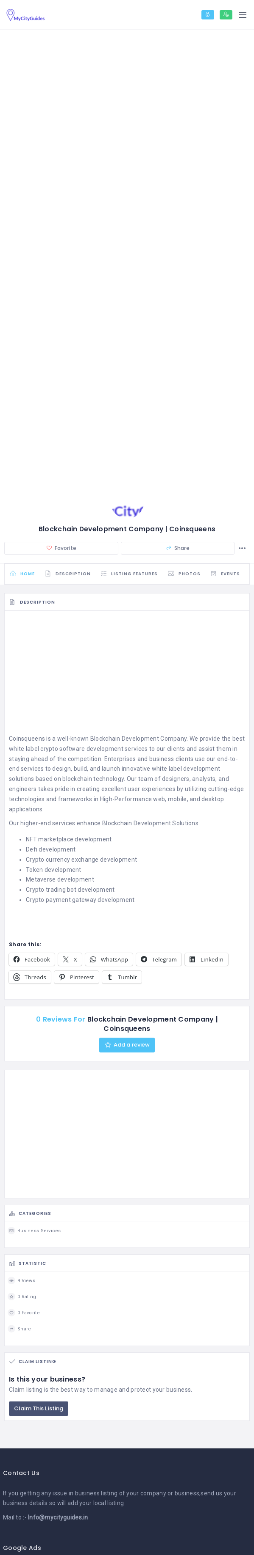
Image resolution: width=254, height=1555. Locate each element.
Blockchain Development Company (138, 739)
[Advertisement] (127, 675)
